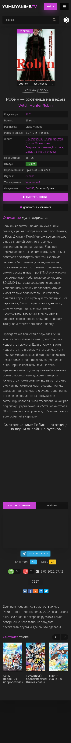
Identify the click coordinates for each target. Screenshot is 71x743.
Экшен (48, 139)
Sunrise (30, 176)
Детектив (31, 151)
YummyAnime (19, 6)
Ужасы (51, 151)
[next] (64, 637)
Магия (42, 151)
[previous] (56, 637)
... (52, 83)
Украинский (33, 182)
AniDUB (30, 188)
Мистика (57, 147)
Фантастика (42, 143)
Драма (30, 143)
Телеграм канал (38, 554)
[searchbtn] (54, 20)
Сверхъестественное (38, 147)
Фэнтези (58, 139)
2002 (29, 114)
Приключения (34, 139)
